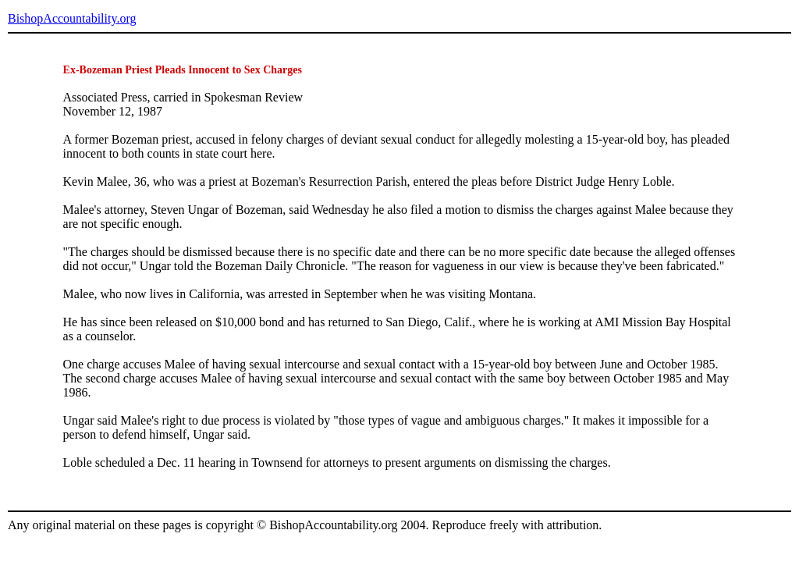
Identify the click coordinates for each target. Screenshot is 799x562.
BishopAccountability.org (72, 18)
